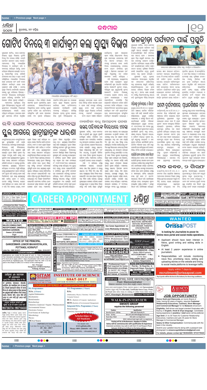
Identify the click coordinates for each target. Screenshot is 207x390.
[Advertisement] (51, 7)
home (5, 18)
